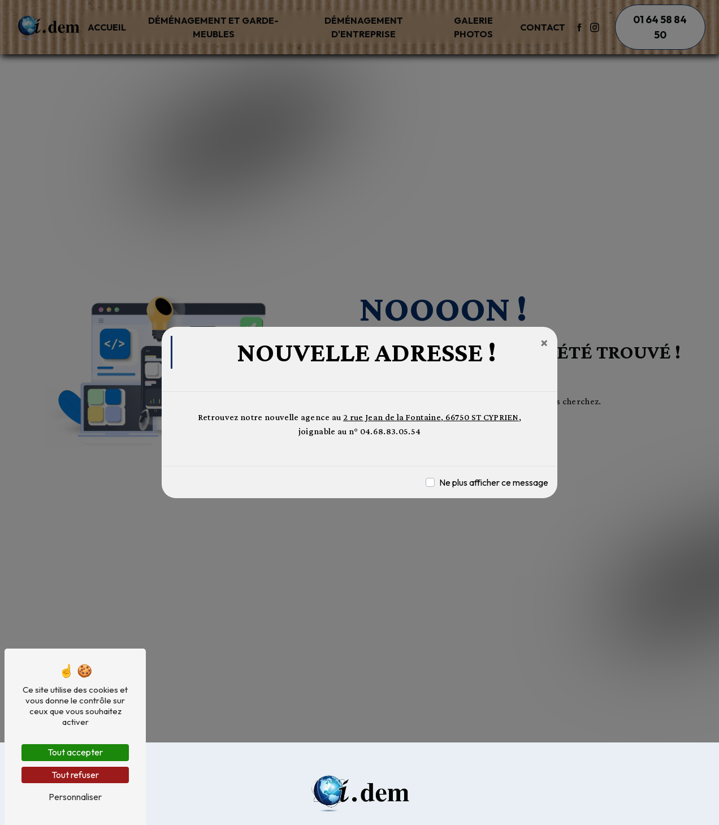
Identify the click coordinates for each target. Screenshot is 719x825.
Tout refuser (75, 774)
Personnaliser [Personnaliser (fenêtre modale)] (75, 796)
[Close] (544, 342)
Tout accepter (75, 752)
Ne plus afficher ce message (493, 482)
